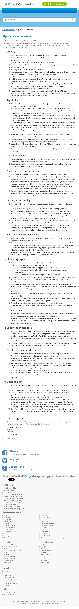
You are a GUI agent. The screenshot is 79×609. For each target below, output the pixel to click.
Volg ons (14, 459)
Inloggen (71, 4)
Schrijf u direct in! (54, 4)
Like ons (14, 451)
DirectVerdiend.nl (11, 439)
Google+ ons (16, 466)
